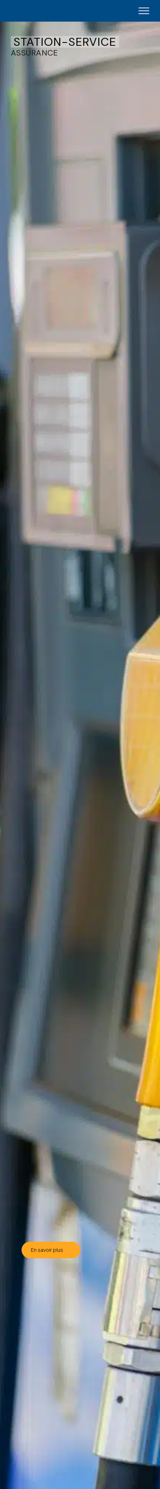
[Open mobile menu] (143, 10)
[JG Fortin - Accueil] (45, 11)
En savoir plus (51, 1249)
